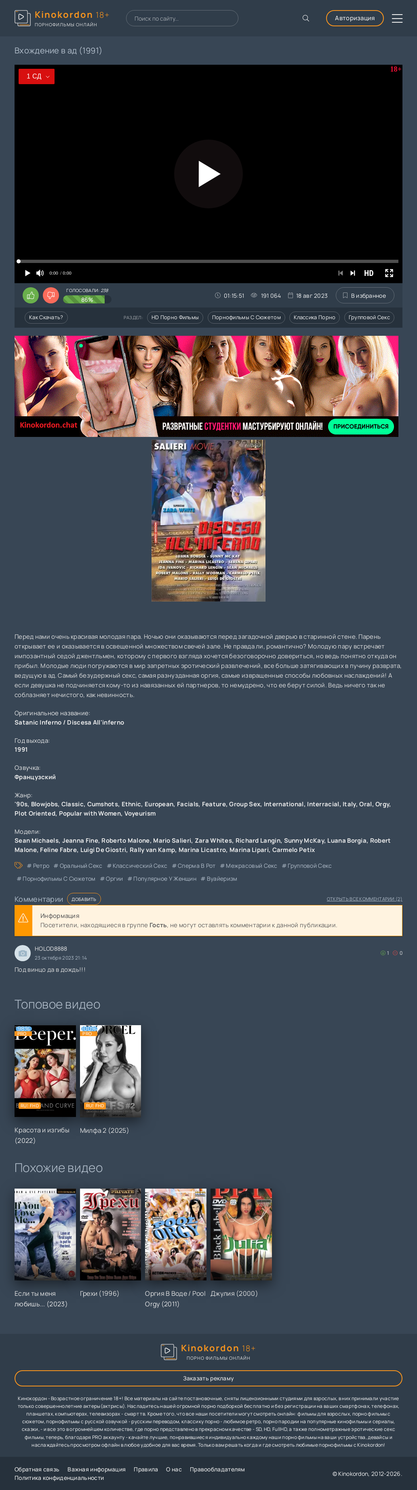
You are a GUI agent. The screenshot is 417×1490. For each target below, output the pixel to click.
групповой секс (310, 865)
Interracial (323, 804)
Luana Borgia (346, 840)
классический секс (140, 865)
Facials (187, 804)
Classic (72, 804)
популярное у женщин (164, 878)
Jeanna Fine (80, 840)
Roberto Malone (125, 840)
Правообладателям (217, 1469)
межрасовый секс (252, 865)
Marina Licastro (202, 850)
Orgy (382, 804)
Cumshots (102, 804)
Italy (349, 804)
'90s (21, 804)
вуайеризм (222, 878)
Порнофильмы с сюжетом (246, 317)
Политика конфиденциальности (59, 1478)
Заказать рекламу (208, 1378)
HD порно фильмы (175, 317)
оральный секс (81, 865)
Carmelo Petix (293, 850)
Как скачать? (46, 317)
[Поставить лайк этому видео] (31, 295)
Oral (365, 804)
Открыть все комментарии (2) (364, 899)
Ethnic (131, 804)
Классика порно (314, 317)
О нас (174, 1469)
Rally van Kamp (152, 850)
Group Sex (244, 804)
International (284, 804)
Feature (214, 804)
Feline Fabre (58, 850)
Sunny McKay (304, 840)
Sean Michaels (37, 840)
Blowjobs (44, 804)
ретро (41, 865)
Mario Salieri (172, 840)
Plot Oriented (35, 813)
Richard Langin (258, 840)
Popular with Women (90, 813)
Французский (35, 777)
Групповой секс (369, 317)
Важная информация (96, 1469)
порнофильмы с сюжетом (59, 878)
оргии (114, 878)
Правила (146, 1469)
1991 (21, 749)
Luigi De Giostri (103, 850)
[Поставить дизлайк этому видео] (51, 295)
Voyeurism (140, 813)
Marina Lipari (249, 850)
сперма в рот (197, 865)
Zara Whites (213, 840)
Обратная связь (37, 1469)
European (159, 804)
